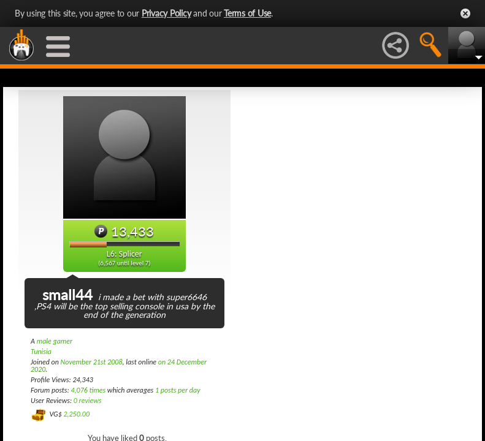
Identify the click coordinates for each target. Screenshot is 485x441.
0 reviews (88, 400)
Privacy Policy (166, 13)
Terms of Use (247, 13)
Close (465, 13)
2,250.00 (76, 414)
